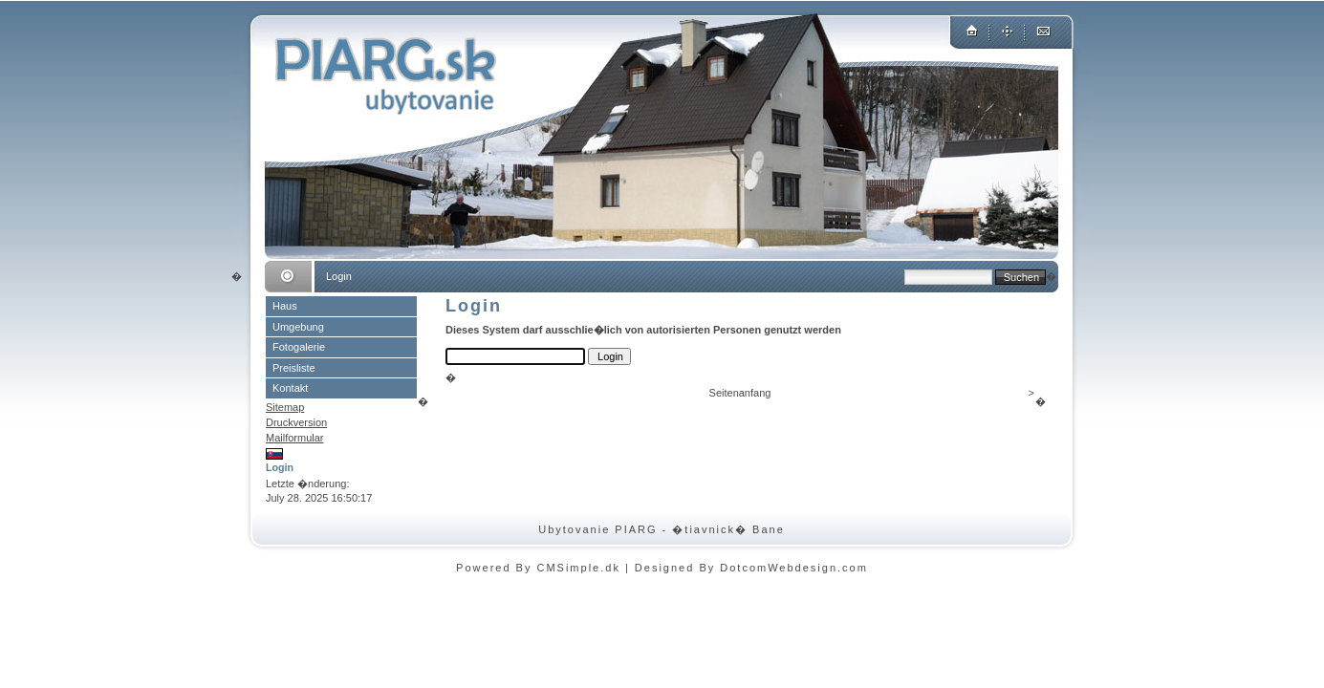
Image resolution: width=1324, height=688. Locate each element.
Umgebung (298, 327)
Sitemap (285, 407)
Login (279, 467)
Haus (284, 306)
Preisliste (293, 368)
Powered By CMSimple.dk (538, 567)
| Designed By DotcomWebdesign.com (746, 567)
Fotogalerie (298, 347)
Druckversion (296, 422)
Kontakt (290, 388)
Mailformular (295, 437)
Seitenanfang (740, 392)
